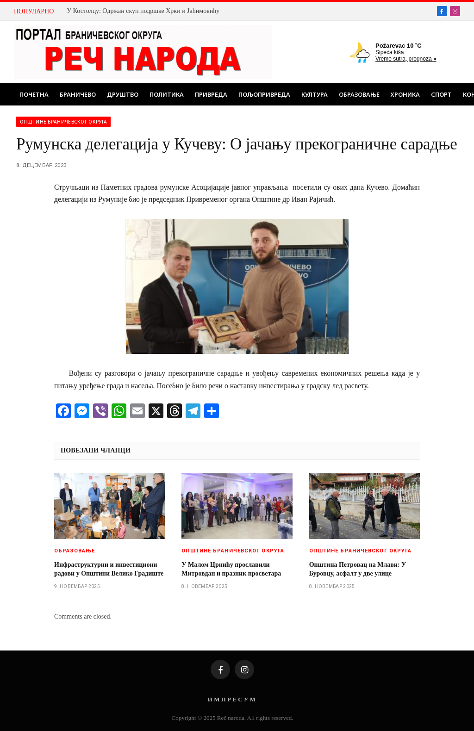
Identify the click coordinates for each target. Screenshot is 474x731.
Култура (314, 94)
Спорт (441, 94)
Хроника (405, 94)
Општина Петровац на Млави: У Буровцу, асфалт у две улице (357, 569)
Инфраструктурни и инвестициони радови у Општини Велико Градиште (108, 569)
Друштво (122, 94)
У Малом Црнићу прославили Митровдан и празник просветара (231, 569)
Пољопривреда (264, 94)
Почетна (34, 94)
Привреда (211, 94)
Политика (167, 94)
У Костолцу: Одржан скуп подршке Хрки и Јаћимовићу (143, 10)
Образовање (359, 94)
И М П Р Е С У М (232, 699)
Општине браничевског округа (63, 121)
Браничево (78, 94)
